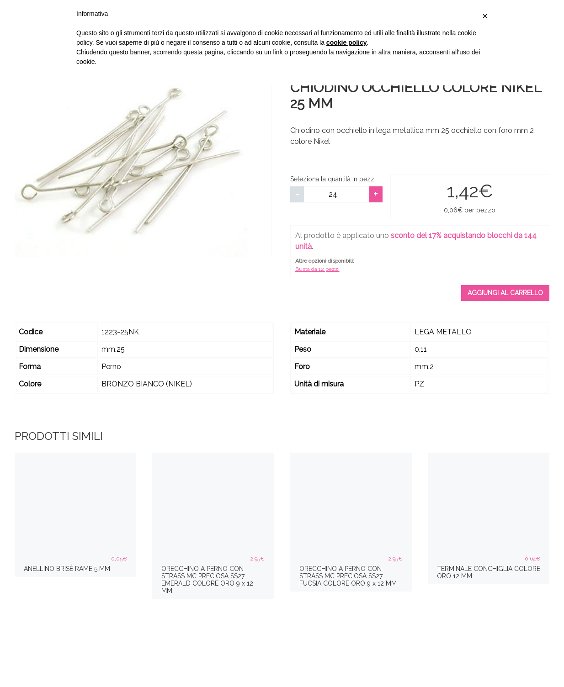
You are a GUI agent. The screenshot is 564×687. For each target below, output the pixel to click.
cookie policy (346, 42)
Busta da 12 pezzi (317, 269)
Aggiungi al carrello (505, 292)
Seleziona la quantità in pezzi (333, 179)
